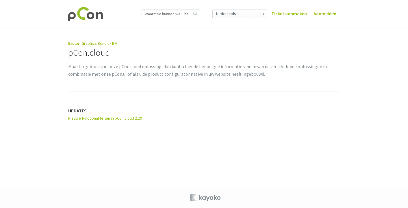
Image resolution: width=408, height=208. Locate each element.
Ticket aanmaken (289, 13)
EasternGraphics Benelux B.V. (93, 43)
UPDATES (77, 111)
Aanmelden (325, 13)
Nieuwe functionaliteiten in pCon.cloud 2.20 (105, 118)
